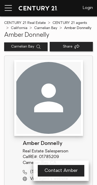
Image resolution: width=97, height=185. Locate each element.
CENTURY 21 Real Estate (25, 23)
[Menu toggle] (8, 8)
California (19, 28)
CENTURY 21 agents (70, 23)
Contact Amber (61, 170)
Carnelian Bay (45, 28)
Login (88, 8)
